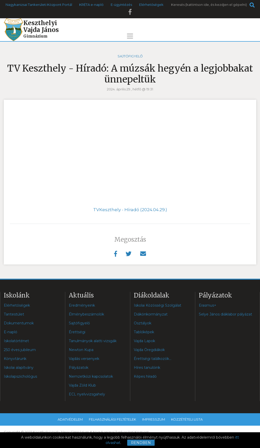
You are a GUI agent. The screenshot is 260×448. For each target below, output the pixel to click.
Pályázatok (78, 367)
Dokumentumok (19, 323)
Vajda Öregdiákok (149, 349)
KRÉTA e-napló (91, 5)
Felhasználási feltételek (112, 419)
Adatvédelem (70, 419)
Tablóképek (144, 332)
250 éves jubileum (20, 349)
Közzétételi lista (187, 419)
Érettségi (77, 332)
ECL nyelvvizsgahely (87, 394)
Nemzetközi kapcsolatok (91, 376)
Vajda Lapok (144, 341)
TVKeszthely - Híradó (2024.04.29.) (130, 209)
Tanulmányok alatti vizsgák (93, 341)
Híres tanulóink (147, 367)
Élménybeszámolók (86, 314)
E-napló (10, 332)
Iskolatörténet (16, 341)
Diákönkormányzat (151, 314)
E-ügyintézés (121, 5)
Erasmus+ (207, 305)
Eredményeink (82, 305)
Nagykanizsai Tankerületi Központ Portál (39, 5)
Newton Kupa (81, 349)
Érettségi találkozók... (152, 358)
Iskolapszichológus (20, 376)
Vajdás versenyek (84, 358)
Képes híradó (145, 376)
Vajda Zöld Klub (82, 385)
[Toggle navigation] (130, 36)
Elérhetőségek (151, 5)
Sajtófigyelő (130, 56)
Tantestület (14, 314)
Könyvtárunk (15, 358)
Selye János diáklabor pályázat (225, 314)
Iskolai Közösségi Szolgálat (157, 305)
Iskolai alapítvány (19, 367)
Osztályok (142, 323)
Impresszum (153, 419)
